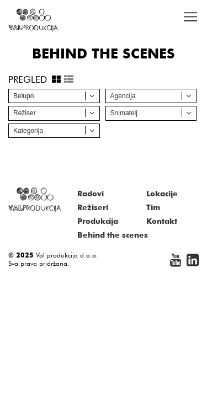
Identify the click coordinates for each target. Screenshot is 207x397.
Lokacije (162, 193)
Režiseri (92, 207)
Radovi (90, 193)
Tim (153, 207)
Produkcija (97, 221)
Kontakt (161, 221)
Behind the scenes (112, 234)
